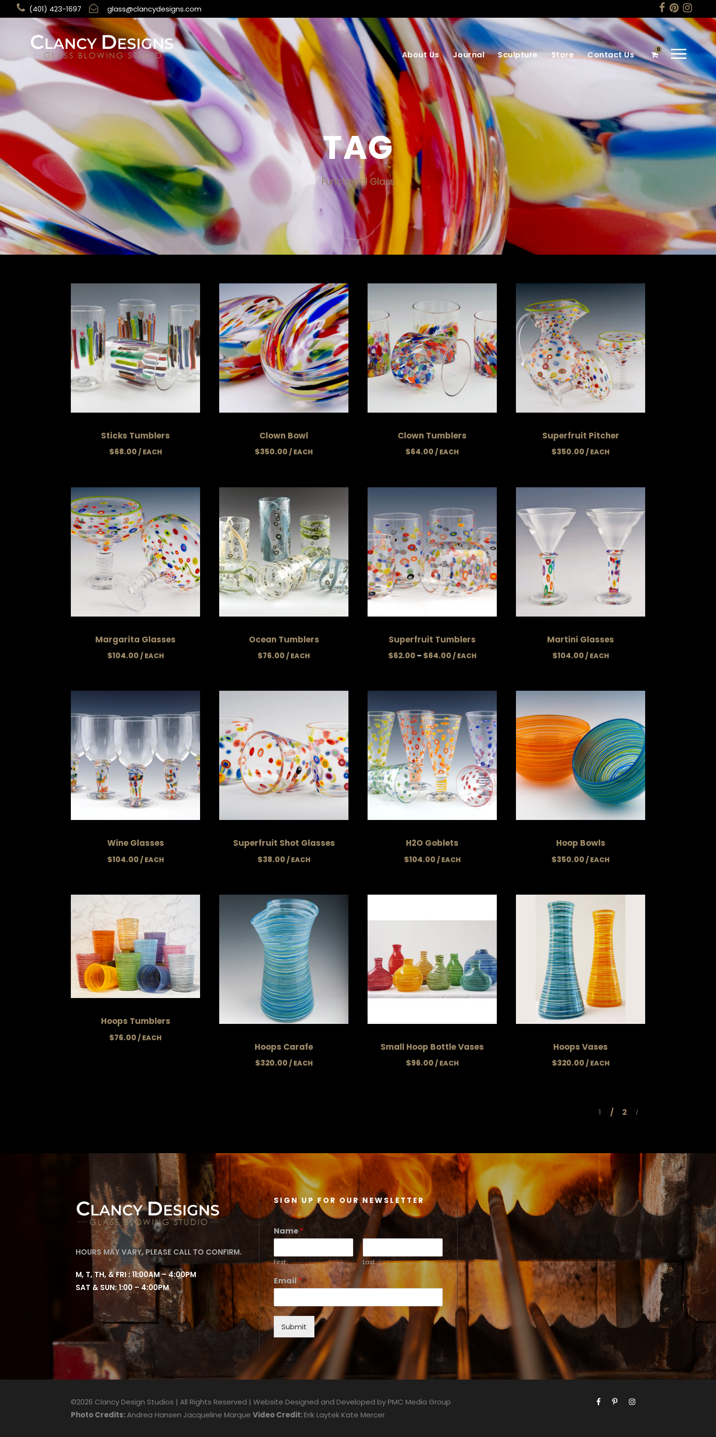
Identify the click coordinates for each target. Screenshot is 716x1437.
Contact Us (610, 54)
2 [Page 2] (624, 1112)
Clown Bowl (283, 435)
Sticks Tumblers (135, 435)
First (280, 1262)
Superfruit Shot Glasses (284, 843)
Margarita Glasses (135, 639)
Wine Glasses (135, 843)
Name (288, 1231)
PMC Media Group (419, 1402)
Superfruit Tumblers (432, 639)
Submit (294, 1327)
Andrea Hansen (154, 1415)
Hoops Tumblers (135, 1021)
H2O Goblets (432, 843)
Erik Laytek (321, 1415)
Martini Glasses (580, 639)
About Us (420, 54)
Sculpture (518, 54)
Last (369, 1262)
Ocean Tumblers (284, 639)
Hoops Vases (580, 1047)
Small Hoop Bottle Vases (432, 1047)
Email (288, 1281)
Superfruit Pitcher (580, 435)
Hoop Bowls (580, 843)
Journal (469, 54)
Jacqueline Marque (217, 1415)
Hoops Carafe (284, 1047)
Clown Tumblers (432, 435)
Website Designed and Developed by (319, 1402)
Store (562, 54)
